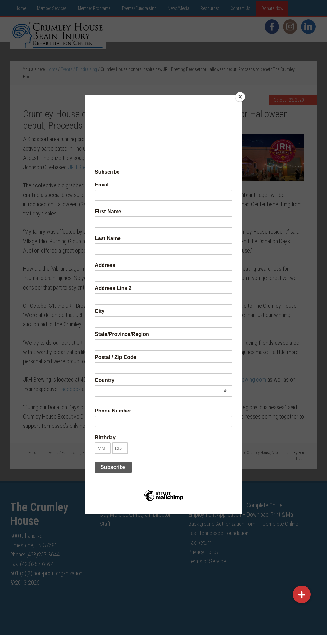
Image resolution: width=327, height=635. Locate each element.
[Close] (240, 97)
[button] (302, 594)
